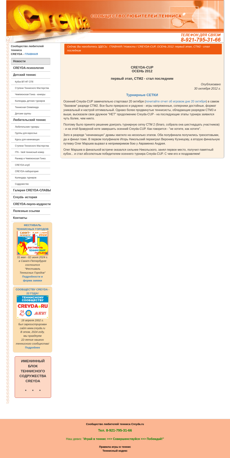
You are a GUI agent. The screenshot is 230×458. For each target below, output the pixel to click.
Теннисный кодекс (114, 450)
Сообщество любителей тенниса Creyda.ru (115, 424)
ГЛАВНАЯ (31, 54)
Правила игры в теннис (115, 446)
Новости (130, 46)
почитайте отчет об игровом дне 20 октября (176, 101)
